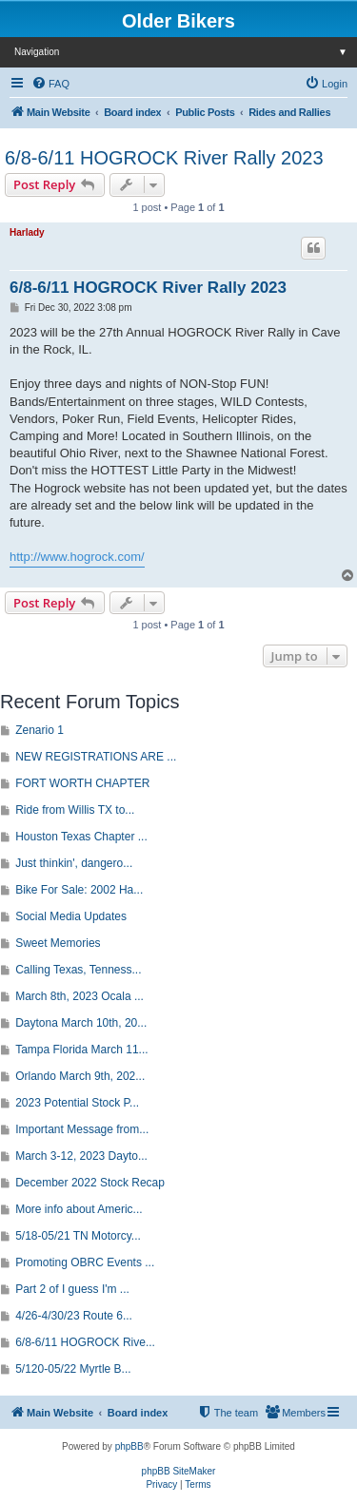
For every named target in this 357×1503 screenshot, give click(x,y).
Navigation (185, 52)
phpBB (129, 1446)
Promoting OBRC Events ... (84, 1262)
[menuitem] (50, 83)
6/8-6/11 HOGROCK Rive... (85, 1342)
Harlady (27, 232)
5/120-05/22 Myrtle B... (72, 1369)
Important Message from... (82, 1129)
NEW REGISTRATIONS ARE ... (95, 756)
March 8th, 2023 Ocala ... (79, 996)
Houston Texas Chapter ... (81, 836)
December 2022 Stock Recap (90, 1182)
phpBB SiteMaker (179, 1471)
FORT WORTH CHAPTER (82, 783)
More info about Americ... (78, 1209)
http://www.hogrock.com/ (77, 556)
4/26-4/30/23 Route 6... (73, 1315)
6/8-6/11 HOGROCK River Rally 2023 (164, 157)
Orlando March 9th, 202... (80, 1076)
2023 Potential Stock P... (77, 1102)
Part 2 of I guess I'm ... (72, 1289)
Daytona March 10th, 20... (81, 1023)
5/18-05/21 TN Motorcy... (78, 1236)
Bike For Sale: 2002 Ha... (79, 889)
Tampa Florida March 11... (81, 1049)
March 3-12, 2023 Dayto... (81, 1156)
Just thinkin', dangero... (73, 863)
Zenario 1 (39, 730)
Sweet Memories (57, 943)
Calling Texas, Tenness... (78, 969)
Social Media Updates (71, 916)
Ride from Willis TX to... (74, 810)
